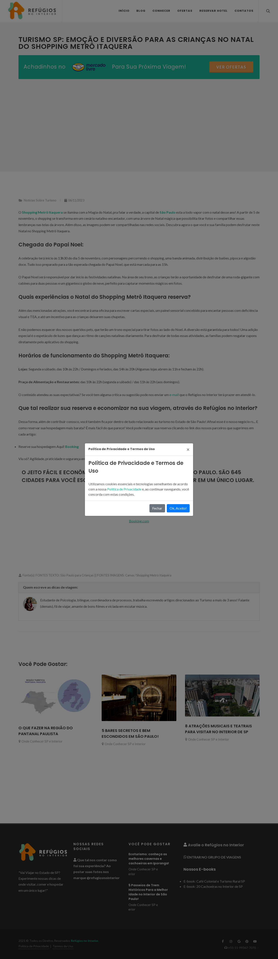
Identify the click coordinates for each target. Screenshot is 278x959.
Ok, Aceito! (178, 508)
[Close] (188, 449)
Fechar (157, 508)
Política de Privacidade (124, 489)
